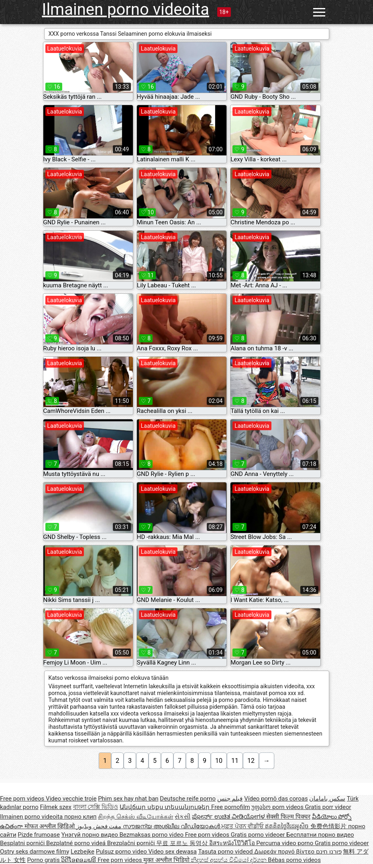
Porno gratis (44, 860)
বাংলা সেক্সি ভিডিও (95, 807)
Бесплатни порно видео (320, 834)
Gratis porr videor (328, 807)
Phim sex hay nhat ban (128, 798)
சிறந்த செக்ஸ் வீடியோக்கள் (135, 816)
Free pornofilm (230, 807)
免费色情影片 (329, 826)
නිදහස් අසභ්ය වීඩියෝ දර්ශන (229, 860)
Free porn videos (23, 798)
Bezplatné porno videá (76, 843)
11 (234, 760)
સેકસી (182, 816)
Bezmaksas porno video (152, 834)
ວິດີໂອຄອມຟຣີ (79, 860)
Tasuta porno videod (226, 851)
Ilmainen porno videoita (125, 9)
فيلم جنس (230, 798)
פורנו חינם (329, 851)
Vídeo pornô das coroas (276, 798)
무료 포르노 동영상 (182, 843)
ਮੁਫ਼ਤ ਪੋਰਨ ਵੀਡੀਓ (243, 826)
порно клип (80, 816)
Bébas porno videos (294, 860)
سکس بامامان (327, 798)
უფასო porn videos (278, 807)
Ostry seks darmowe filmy (34, 851)
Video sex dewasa (172, 851)
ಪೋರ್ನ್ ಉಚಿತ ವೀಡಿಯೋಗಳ (229, 816)
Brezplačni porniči (132, 843)
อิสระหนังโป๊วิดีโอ (233, 843)
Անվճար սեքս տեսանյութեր (165, 807)
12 (251, 760)
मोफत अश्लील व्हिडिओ (50, 826)
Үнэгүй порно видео (90, 834)
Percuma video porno (285, 843)
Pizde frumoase (39, 834)
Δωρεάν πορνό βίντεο (285, 851)
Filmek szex (55, 807)
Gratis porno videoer (258, 834)
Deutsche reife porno (188, 798)
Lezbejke (82, 851)
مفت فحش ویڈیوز (99, 826)
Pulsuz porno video (122, 851)
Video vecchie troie (71, 798)
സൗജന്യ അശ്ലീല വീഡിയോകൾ (172, 826)
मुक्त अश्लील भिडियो (167, 860)
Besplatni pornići (23, 843)
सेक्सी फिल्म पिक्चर (288, 816)
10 (218, 760)
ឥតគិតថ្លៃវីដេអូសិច (287, 826)
